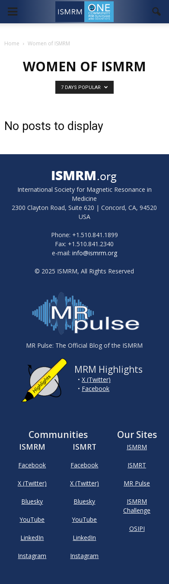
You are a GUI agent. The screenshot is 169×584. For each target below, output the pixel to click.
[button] (157, 11)
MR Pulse (137, 483)
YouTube (32, 519)
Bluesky (32, 501)
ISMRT (137, 465)
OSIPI (137, 528)
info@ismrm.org (94, 253)
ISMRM (137, 447)
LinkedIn (32, 537)
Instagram (32, 556)
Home (11, 43)
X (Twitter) (96, 379)
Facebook (95, 388)
